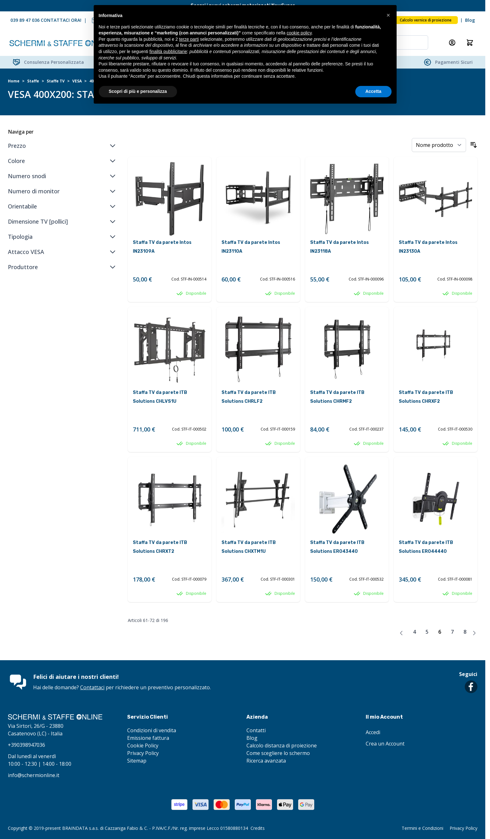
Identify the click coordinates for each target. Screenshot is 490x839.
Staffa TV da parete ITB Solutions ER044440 (426, 547)
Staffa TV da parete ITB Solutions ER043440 (337, 547)
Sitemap (136, 760)
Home (14, 81)
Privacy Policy (143, 753)
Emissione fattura (148, 737)
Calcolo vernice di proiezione (426, 20)
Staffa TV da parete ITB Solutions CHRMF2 (337, 397)
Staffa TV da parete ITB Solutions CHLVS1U (160, 397)
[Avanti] (474, 633)
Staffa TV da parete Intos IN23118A (339, 247)
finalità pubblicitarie (168, 51)
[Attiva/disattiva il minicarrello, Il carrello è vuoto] (470, 42)
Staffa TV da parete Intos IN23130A (428, 247)
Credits (258, 828)
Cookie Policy (142, 745)
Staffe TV (56, 81)
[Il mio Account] (452, 42)
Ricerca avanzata (266, 760)
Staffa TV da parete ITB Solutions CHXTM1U (248, 547)
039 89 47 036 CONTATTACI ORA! (45, 20)
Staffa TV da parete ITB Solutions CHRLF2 (248, 397)
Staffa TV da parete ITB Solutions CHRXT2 (160, 547)
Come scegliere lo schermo (278, 753)
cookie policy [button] (298, 32)
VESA (77, 81)
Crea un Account (385, 743)
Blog (470, 20)
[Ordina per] (439, 145)
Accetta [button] (373, 91)
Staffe (33, 81)
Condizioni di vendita (151, 730)
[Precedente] (401, 633)
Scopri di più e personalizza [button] (138, 91)
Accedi (373, 732)
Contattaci (92, 687)
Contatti (256, 730)
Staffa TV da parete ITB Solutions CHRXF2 (426, 397)
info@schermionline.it (33, 775)
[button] (388, 15)
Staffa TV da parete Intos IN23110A (250, 247)
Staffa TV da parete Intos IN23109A (162, 247)
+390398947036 (26, 744)
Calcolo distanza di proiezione (281, 745)
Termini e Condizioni (422, 828)
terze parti (189, 39)
